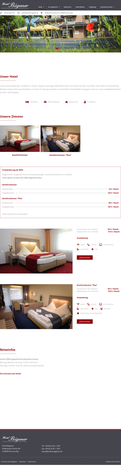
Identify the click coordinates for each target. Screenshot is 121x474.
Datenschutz (32, 462)
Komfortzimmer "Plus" (60, 155)
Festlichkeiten (80, 7)
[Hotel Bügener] (60, 399)
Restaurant (67, 7)
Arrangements (54, 7)
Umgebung (92, 7)
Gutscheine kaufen (107, 7)
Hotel (41, 7)
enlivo (118, 462)
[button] (2, 251)
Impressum (22, 462)
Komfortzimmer (20, 155)
